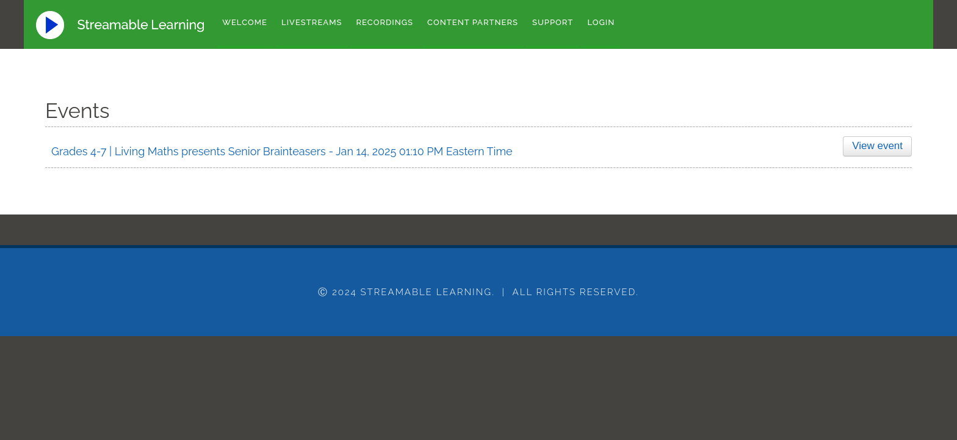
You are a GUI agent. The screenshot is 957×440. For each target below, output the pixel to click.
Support (552, 22)
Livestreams (311, 22)
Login (601, 22)
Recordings (385, 22)
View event (876, 146)
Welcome (244, 22)
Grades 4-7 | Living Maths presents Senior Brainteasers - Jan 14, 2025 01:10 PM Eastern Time (282, 151)
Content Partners (472, 22)
